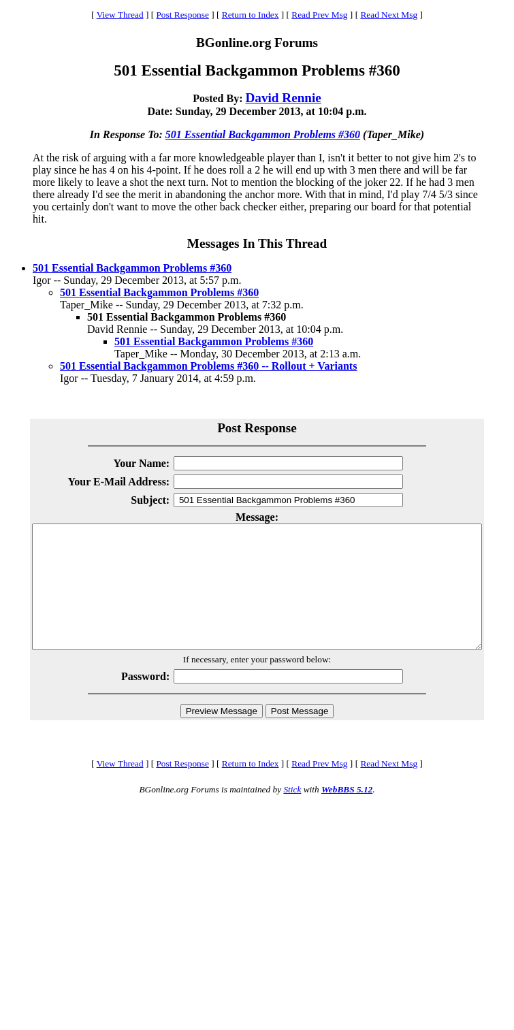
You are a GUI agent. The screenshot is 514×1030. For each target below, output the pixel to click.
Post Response (182, 15)
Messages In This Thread (257, 243)
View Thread (120, 15)
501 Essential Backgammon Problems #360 (262, 134)
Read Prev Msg (319, 15)
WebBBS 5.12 (346, 814)
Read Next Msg (388, 15)
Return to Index (250, 15)
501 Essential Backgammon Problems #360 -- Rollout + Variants (208, 366)
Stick (292, 814)
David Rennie (283, 98)
